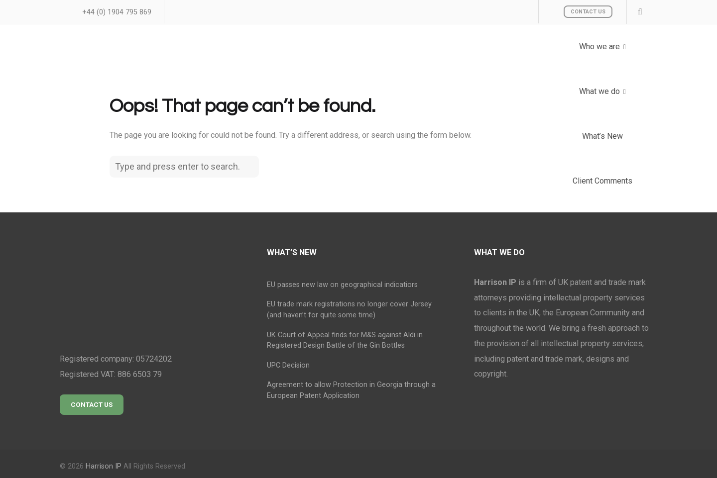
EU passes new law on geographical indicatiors (342, 285)
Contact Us (588, 11)
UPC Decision (288, 365)
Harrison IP (103, 466)
